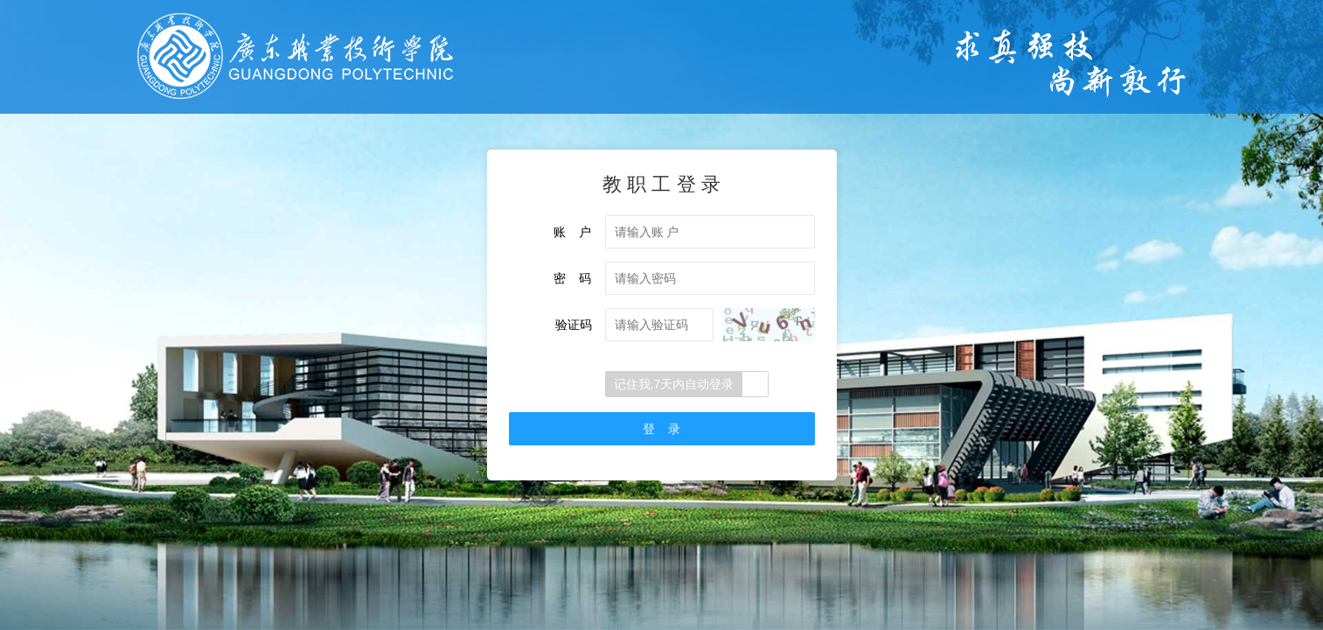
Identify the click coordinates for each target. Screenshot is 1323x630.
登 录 (662, 429)
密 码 (573, 278)
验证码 (573, 325)
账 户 (573, 232)
